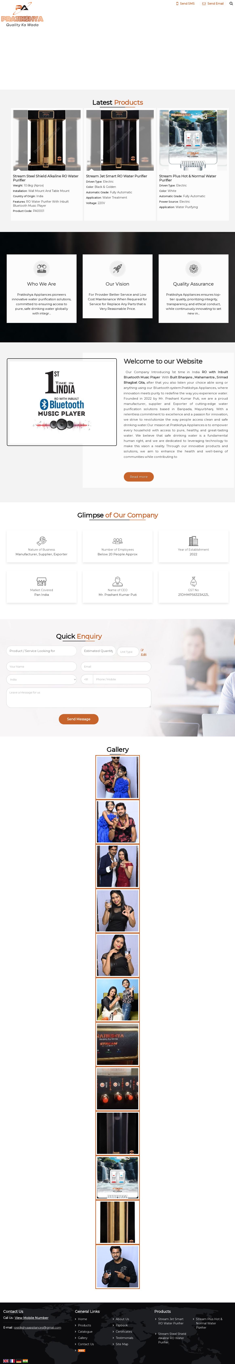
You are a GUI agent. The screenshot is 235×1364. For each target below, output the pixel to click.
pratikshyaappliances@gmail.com (37, 1327)
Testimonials (124, 1338)
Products (84, 1325)
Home (82, 1319)
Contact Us (86, 1344)
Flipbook (122, 1325)
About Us (122, 1319)
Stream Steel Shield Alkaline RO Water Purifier (45, 178)
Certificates (124, 1331)
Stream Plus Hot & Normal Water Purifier (187, 178)
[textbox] (128, 652)
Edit (143, 652)
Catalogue (85, 1331)
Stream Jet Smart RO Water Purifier (116, 176)
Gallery (82, 1338)
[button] (31, 1318)
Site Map (122, 1344)
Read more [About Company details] (139, 477)
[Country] (41, 679)
